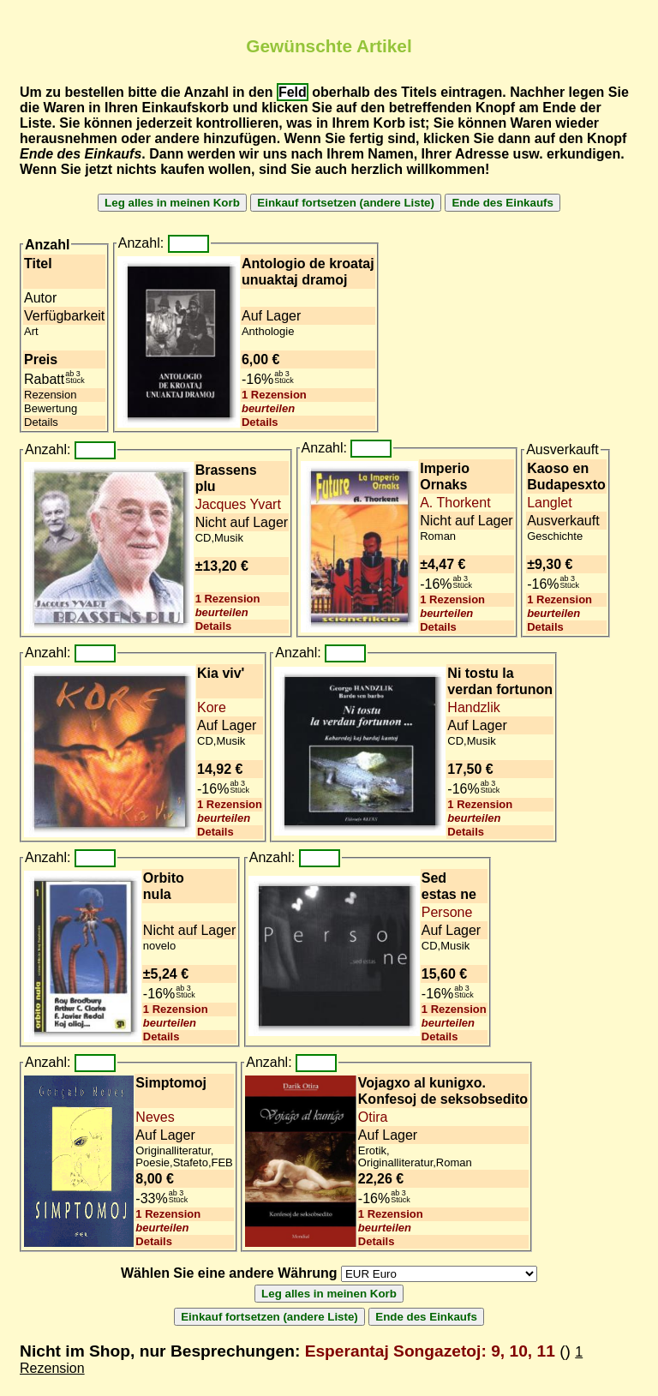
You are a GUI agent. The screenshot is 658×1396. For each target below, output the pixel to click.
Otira (373, 1117)
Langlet (549, 502)
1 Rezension (274, 394)
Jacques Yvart (238, 504)
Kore (211, 707)
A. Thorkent (455, 502)
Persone (447, 912)
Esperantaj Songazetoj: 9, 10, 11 (430, 1351)
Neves (154, 1117)
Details (260, 422)
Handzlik (473, 707)
